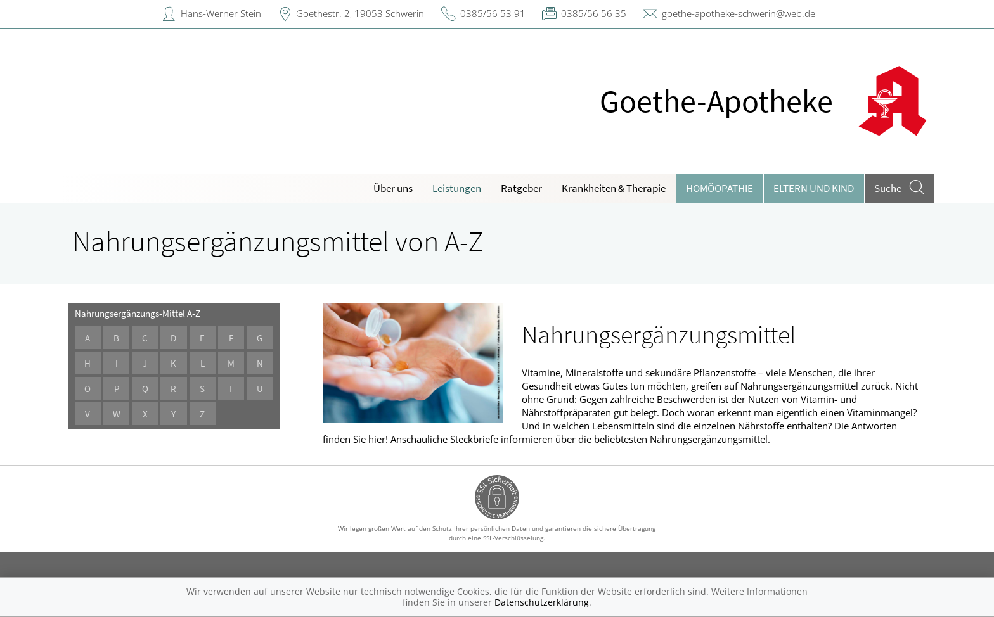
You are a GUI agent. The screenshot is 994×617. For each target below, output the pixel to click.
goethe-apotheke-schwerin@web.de (738, 13)
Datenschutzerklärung (541, 602)
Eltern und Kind (813, 188)
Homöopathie (719, 188)
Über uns (393, 188)
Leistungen (456, 188)
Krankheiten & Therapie (614, 188)
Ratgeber (521, 188)
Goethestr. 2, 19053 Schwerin (360, 13)
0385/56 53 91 (493, 13)
